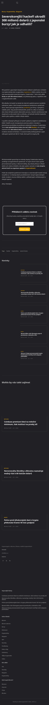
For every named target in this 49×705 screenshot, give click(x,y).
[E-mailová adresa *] (24, 224)
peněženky (27, 107)
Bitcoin (23, 290)
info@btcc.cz (5, 553)
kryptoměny (15, 251)
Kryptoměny (11, 11)
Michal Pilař (24, 275)
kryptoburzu (27, 92)
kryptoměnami (30, 168)
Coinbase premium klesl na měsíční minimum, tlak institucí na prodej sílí (31, 272)
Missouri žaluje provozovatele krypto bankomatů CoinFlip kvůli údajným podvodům (32, 354)
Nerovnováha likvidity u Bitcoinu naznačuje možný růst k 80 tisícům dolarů (33, 293)
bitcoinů (34, 127)
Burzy (4, 11)
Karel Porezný (15, 28)
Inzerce (4, 556)
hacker (8, 251)
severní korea (24, 251)
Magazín (19, 11)
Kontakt (4, 549)
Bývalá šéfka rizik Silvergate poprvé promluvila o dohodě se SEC (31, 334)
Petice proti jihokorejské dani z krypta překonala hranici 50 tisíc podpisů (32, 313)
